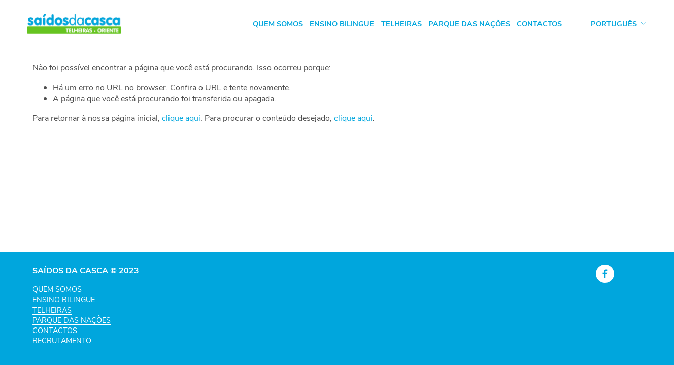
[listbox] (612, 23)
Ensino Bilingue (342, 23)
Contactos (539, 23)
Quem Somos (278, 23)
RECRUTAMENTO (61, 340)
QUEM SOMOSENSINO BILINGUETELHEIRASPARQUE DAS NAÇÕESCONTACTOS (71, 309)
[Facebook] (605, 274)
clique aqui (181, 117)
